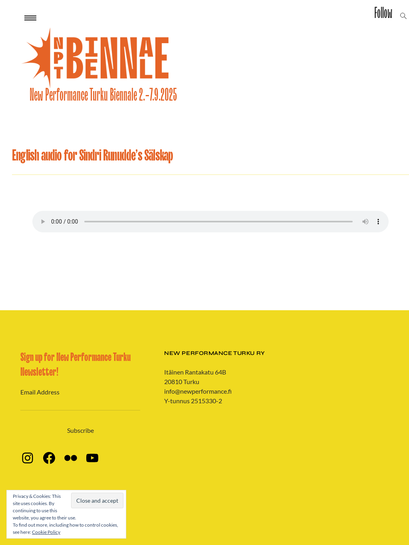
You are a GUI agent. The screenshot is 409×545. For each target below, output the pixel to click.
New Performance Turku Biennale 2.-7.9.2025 (103, 95)
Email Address (40, 392)
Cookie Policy (46, 532)
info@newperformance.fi (198, 391)
